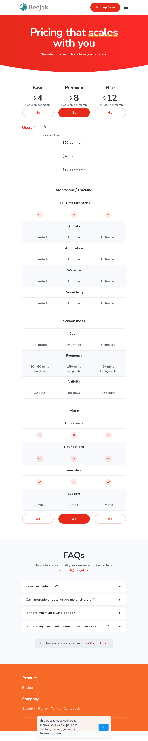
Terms (55, 708)
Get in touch (99, 643)
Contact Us (72, 708)
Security (28, 708)
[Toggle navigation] (126, 7)
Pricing (27, 687)
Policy (43, 708)
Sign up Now (105, 7)
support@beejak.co (74, 570)
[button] (74, 586)
